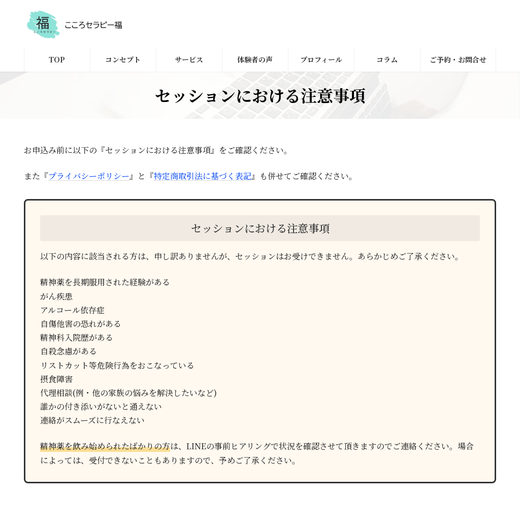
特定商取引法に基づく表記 (202, 176)
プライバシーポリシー (88, 176)
